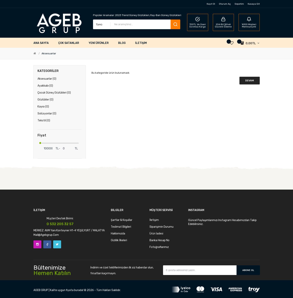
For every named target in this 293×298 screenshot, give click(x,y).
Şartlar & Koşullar (121, 220)
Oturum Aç (225, 4)
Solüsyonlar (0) (47, 113)
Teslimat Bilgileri (121, 226)
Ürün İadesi (156, 233)
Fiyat (42, 135)
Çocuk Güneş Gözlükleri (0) (54, 92)
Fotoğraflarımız (159, 247)
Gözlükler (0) (45, 99)
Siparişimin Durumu (161, 226)
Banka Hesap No (159, 240)
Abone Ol (248, 270)
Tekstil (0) (44, 120)
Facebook (47, 244)
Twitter (57, 244)
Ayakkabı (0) (45, 85)
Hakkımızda (118, 233)
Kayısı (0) (43, 106)
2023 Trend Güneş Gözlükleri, (132, 15)
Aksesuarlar (49, 53)
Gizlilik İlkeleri (119, 240)
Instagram (37, 244)
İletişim (154, 220)
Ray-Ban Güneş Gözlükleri (165, 15)
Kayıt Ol (211, 4)
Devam (249, 80)
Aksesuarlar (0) (47, 78)
